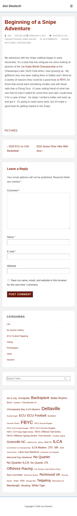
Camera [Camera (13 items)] (17, 403)
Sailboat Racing (13, 39)
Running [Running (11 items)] (64, 475)
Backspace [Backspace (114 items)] (40, 398)
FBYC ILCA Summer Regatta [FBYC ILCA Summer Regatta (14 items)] (42, 428)
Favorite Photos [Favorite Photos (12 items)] (13, 423)
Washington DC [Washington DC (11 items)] (58, 481)
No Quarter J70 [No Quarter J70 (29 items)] (39, 462)
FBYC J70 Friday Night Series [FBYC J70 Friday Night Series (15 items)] (20, 432)
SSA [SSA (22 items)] (22, 480)
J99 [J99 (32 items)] (56, 447)
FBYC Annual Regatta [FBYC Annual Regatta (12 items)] (43, 423)
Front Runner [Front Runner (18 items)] (44, 436)
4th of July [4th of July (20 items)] (12, 398)
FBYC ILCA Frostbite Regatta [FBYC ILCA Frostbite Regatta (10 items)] (18, 428)
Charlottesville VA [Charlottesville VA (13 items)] (29, 403)
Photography (12, 348)
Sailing (10, 342)
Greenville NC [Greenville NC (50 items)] (16, 442)
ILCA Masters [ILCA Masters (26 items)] (39, 447)
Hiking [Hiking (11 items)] (40, 442)
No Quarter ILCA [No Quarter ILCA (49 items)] (18, 462)
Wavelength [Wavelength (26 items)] (13, 485)
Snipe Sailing (29, 39)
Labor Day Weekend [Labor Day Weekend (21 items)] (28, 452)
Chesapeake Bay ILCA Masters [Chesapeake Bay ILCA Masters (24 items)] (23, 409)
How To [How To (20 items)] (48, 442)
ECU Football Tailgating (17, 336)
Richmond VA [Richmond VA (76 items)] (50, 474)
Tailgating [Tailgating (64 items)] (44, 480)
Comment (13, 190)
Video (9, 354)
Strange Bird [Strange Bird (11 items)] (31, 481)
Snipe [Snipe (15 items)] (16, 481)
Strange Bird (24, 43)
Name (10, 237)
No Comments (50, 39)
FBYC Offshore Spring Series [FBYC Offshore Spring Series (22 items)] (22, 435)
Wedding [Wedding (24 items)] (25, 485)
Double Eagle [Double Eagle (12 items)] (12, 416)
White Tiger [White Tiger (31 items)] (38, 485)
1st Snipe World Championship (38, 66)
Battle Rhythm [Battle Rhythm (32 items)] (59, 398)
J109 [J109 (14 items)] (61, 448)
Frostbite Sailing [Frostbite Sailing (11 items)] (58, 436)
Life (65, 36)
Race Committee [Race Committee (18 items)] (15, 475)
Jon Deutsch (11, 6)
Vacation (11, 360)
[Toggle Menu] (71, 6)
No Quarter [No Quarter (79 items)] (41, 457)
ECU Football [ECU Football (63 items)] (36, 415)
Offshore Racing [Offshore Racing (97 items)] (20, 468)
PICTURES (11, 130)
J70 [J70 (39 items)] (50, 447)
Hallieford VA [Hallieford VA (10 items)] (32, 442)
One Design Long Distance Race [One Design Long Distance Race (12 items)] (47, 469)
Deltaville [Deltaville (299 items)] (51, 408)
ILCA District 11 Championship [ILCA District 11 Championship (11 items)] (19, 448)
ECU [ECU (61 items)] (22, 415)
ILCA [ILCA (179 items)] (57, 441)
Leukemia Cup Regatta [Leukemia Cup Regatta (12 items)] (49, 452)
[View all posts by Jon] (8, 36)
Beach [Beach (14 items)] (9, 403)
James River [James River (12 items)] (12, 452)
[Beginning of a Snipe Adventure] (37, 36)
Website (11, 266)
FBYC (63, 79)
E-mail (10, 251)
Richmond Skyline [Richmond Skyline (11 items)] (31, 475)
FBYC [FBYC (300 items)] (27, 422)
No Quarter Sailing (15, 330)
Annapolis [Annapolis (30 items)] (24, 398)
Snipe (13, 43)
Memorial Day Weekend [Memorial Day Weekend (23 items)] (19, 457)
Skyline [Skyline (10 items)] (9, 481)
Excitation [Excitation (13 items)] (52, 416)
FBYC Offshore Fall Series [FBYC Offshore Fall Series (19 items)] (48, 432)
